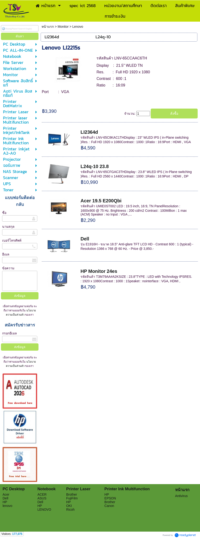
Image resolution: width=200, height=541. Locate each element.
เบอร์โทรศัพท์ (11, 240)
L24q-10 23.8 (95, 166)
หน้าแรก (48, 26)
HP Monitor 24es (99, 271)
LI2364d (89, 132)
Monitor (63, 26)
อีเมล (5, 254)
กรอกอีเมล (9, 333)
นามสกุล (8, 226)
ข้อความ (8, 268)
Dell (85, 238)
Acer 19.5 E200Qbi (101, 200)
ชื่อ (4, 213)
